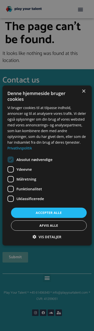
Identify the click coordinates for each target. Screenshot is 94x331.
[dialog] (46, 165)
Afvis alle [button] (48, 225)
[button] (47, 236)
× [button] (83, 91)
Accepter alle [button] (49, 212)
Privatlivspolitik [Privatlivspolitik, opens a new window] (19, 148)
